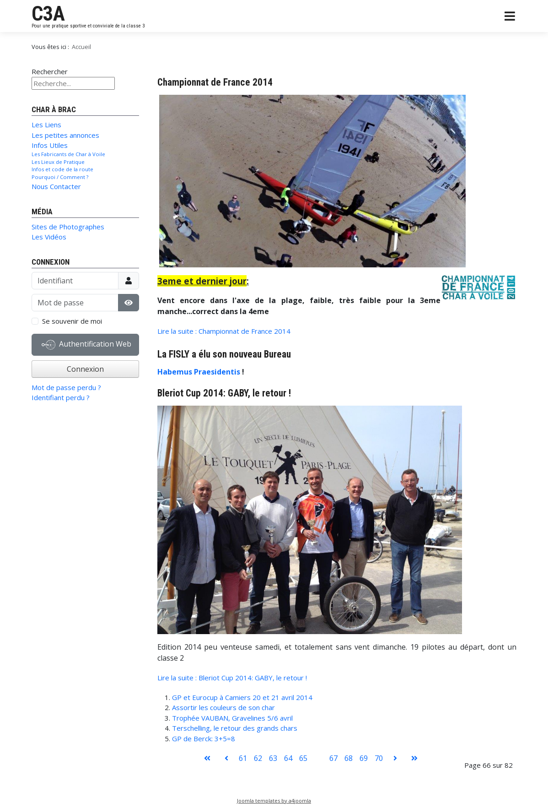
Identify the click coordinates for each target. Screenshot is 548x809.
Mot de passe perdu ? (66, 387)
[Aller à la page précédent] (226, 758)
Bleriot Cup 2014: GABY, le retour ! (224, 393)
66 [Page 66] (318, 758)
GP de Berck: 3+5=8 (203, 738)
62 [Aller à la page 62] (258, 758)
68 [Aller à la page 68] (348, 758)
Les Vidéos (49, 236)
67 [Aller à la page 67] (333, 758)
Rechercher (50, 71)
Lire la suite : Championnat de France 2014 (223, 331)
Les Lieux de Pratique (58, 161)
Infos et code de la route (62, 169)
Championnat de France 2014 (215, 82)
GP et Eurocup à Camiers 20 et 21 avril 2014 (242, 697)
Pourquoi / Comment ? (60, 177)
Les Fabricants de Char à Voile (68, 154)
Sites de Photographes (68, 226)
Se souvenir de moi (72, 321)
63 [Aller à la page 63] (273, 758)
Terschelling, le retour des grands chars (234, 728)
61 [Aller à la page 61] (243, 758)
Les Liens (46, 124)
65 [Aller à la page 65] (303, 758)
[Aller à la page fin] (414, 758)
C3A (48, 14)
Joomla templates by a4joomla (274, 800)
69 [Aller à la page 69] (364, 758)
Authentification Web (86, 345)
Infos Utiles (50, 145)
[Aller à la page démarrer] (207, 758)
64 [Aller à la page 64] (288, 758)
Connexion (85, 369)
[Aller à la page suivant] (395, 758)
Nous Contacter (56, 186)
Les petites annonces (65, 135)
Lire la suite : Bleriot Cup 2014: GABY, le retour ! (232, 677)
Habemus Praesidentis (199, 372)
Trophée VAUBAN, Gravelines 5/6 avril (232, 717)
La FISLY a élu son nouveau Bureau (224, 354)
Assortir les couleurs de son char (223, 707)
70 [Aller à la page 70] (379, 758)
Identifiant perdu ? (61, 397)
